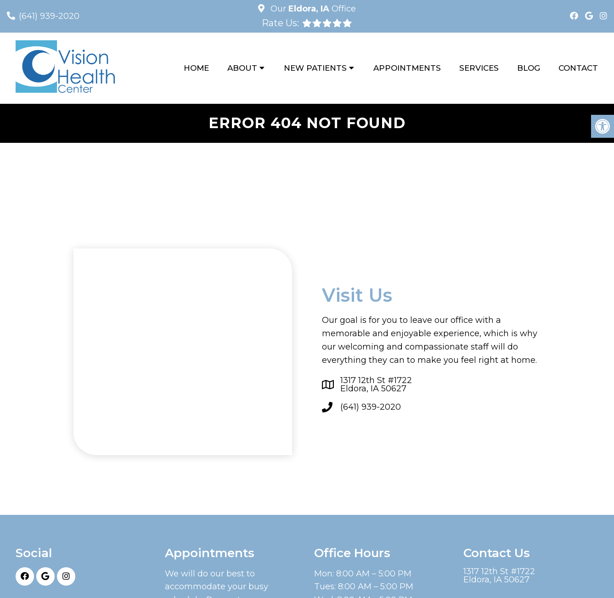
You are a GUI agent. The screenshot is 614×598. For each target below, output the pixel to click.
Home (196, 68)
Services (479, 68)
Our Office (312, 9)
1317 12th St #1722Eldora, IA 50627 (376, 384)
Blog (528, 68)
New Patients (315, 68)
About (242, 68)
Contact (578, 68)
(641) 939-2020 (49, 16)
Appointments (407, 68)
